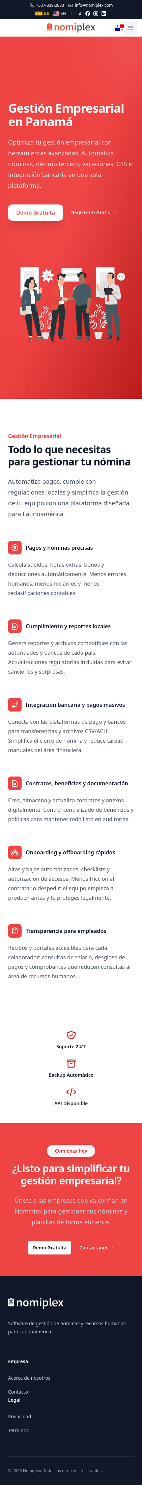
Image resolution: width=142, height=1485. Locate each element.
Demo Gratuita (35, 212)
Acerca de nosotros (29, 1378)
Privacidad (19, 1416)
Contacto (18, 1392)
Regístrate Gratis (94, 213)
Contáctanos (96, 1247)
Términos (18, 1430)
